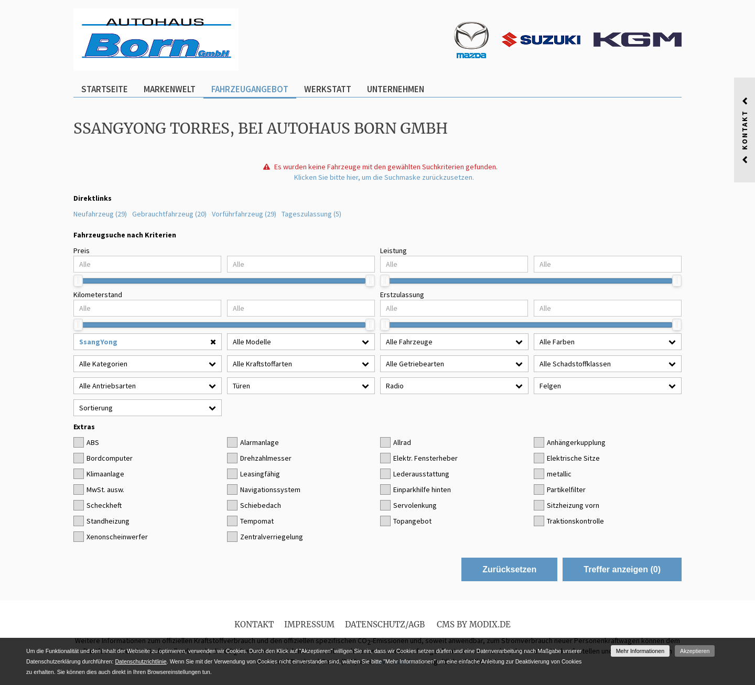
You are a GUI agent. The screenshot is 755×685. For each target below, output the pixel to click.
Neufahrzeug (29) (100, 214)
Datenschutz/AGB (385, 624)
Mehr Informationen (640, 651)
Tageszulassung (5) (311, 214)
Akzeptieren (694, 651)
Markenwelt (170, 89)
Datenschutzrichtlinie (140, 661)
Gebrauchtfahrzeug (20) (169, 214)
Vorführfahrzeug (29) (244, 214)
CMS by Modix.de (474, 624)
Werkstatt (327, 89)
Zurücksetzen (509, 569)
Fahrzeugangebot (249, 89)
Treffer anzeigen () (622, 569)
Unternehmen (395, 89)
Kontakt (254, 624)
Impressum (309, 624)
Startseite (104, 89)
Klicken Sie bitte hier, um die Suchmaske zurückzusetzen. (384, 177)
